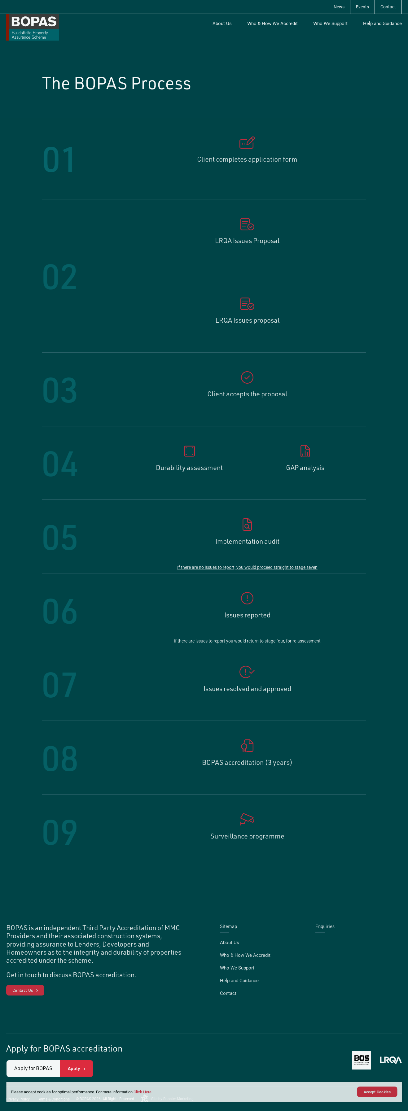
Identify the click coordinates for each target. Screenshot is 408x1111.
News (339, 7)
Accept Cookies (377, 1091)
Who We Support (330, 23)
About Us (222, 23)
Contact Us (22, 990)
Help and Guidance (382, 23)
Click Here (142, 1092)
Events (362, 7)
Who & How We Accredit (272, 23)
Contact (388, 7)
